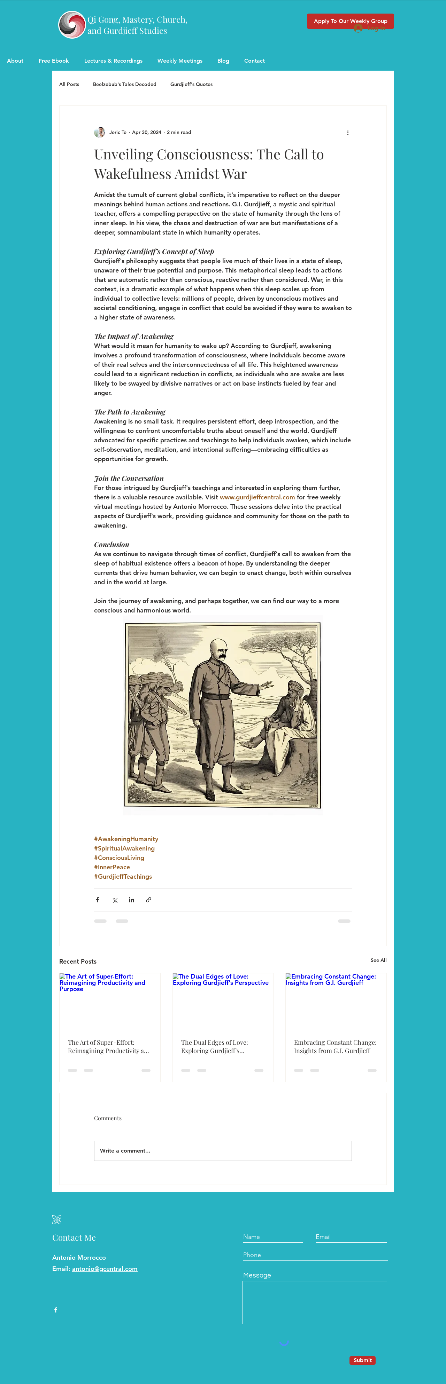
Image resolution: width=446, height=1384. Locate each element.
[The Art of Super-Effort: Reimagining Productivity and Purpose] (110, 1001)
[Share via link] (148, 899)
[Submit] (362, 1360)
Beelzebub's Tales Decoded (124, 84)
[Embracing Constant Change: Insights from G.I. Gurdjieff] (336, 1001)
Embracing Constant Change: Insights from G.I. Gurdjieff (335, 1046)
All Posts (69, 84)
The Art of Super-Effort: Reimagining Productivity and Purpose (109, 1046)
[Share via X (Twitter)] (114, 899)
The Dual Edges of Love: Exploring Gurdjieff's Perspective (214, 1046)
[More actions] (348, 132)
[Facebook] (55, 1309)
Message (257, 1275)
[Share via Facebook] (97, 899)
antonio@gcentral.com (105, 1269)
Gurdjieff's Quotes (191, 84)
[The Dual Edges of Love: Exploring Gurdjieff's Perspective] (223, 1001)
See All (379, 960)
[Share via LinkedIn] (131, 899)
